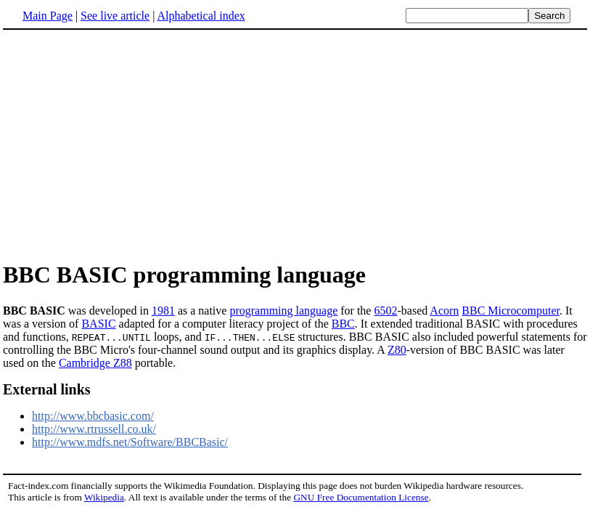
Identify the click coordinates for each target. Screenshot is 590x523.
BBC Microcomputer (511, 310)
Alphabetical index (201, 15)
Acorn (444, 310)
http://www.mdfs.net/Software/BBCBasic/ (130, 442)
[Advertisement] (125, 144)
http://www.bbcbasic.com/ (93, 416)
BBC (343, 323)
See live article (115, 15)
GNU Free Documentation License (360, 497)
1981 (163, 310)
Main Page (47, 15)
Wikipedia (104, 497)
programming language (283, 310)
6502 (385, 310)
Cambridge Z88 (95, 363)
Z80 (397, 350)
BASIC (98, 323)
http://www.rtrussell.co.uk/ (94, 429)
